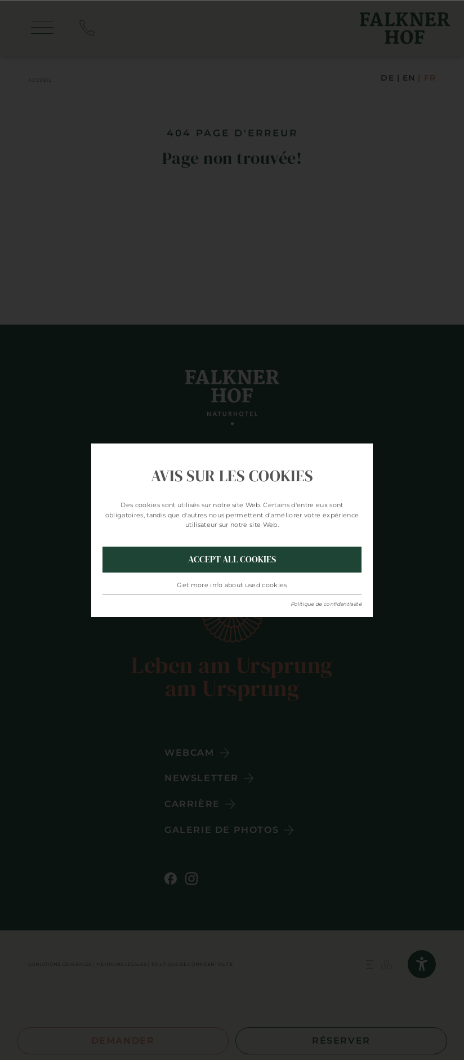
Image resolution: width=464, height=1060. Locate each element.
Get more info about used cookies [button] (232, 585)
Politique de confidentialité (326, 604)
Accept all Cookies (232, 559)
